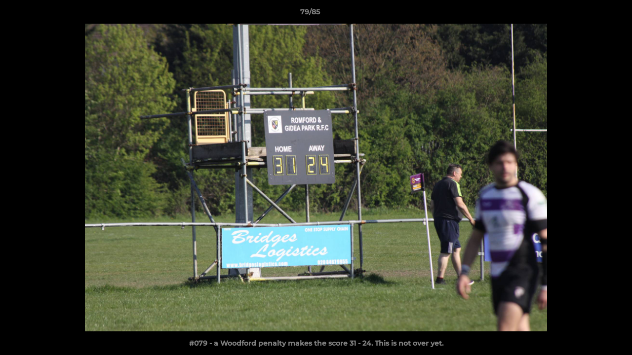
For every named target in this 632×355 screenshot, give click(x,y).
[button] (590, 14)
